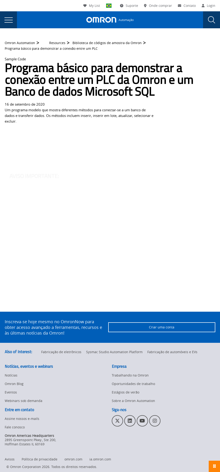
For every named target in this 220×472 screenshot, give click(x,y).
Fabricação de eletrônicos (61, 352)
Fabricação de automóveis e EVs (172, 352)
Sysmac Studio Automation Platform (114, 352)
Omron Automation (20, 43)
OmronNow (184, 141)
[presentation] (8, 19)
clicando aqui (83, 146)
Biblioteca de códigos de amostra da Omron (107, 43)
